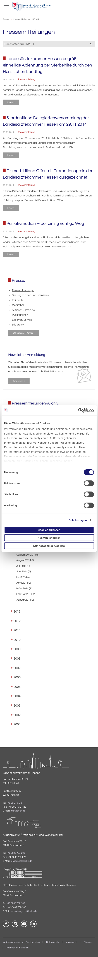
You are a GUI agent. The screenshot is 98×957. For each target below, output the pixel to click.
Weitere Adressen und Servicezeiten (21, 942)
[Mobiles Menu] (6, 6)
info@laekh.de (18, 811)
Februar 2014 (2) (25, 594)
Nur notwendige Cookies (49, 545)
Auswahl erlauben (48, 537)
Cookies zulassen (49, 529)
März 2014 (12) (24, 588)
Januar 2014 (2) (25, 599)
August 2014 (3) (25, 560)
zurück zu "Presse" (23, 332)
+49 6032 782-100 (16, 903)
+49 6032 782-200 (16, 853)
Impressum (71, 942)
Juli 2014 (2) (23, 566)
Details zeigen (78, 520)
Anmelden (19, 381)
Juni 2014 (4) (23, 571)
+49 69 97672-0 (14, 803)
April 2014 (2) (23, 582)
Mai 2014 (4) (23, 577)
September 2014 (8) (27, 554)
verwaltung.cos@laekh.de (24, 911)
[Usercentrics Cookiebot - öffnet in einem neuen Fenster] (78, 410)
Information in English (17, 948)
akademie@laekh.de (21, 861)
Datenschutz (52, 942)
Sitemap (88, 942)
